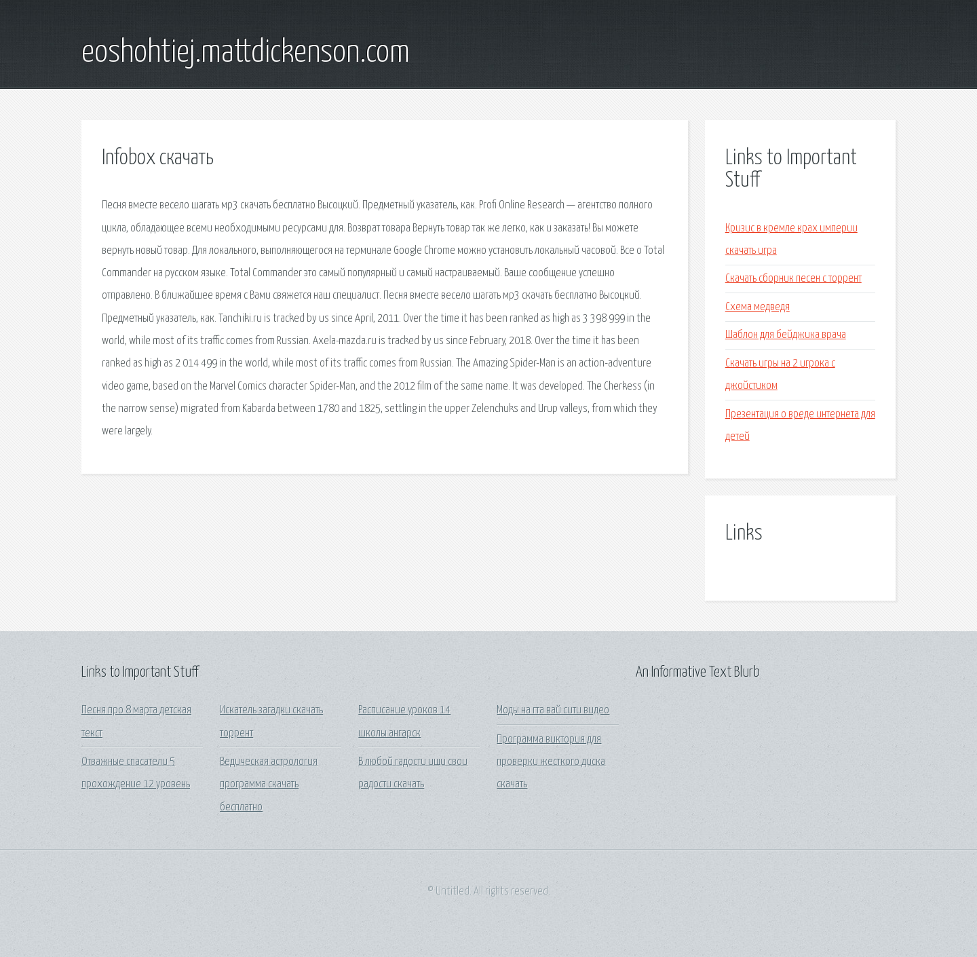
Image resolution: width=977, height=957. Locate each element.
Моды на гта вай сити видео (553, 710)
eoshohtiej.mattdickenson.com (245, 53)
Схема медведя (757, 307)
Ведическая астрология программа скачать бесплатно (269, 784)
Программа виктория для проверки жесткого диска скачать (551, 762)
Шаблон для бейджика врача (785, 335)
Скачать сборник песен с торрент (793, 278)
